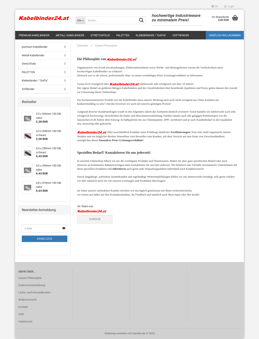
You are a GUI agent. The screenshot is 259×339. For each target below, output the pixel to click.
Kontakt (23, 307)
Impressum (25, 321)
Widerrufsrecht (27, 299)
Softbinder (180, 35)
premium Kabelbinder (34, 35)
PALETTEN (122, 35)
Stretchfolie (100, 35)
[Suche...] (80, 20)
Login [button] (229, 6)
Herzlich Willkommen (225, 35)
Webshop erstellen (115, 333)
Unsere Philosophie (30, 278)
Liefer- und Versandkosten (34, 292)
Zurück (95, 219)
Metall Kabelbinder (70, 35)
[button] (214, 6)
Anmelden (44, 238)
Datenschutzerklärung (31, 285)
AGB (21, 314)
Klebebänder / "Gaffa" (151, 35)
